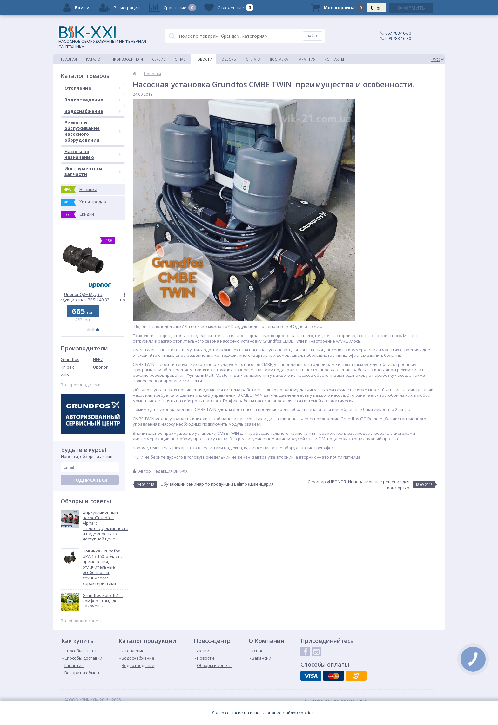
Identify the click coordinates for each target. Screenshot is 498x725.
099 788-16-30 (398, 38)
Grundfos (70, 359)
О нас (180, 59)
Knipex (67, 367)
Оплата (253, 59)
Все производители (81, 385)
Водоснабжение (92, 111)
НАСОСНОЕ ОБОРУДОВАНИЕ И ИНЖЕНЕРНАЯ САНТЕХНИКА (102, 37)
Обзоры (229, 59)
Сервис (158, 59)
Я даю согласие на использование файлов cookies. (263, 712)
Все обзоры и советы (82, 621)
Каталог (94, 59)
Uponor (100, 367)
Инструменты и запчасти (92, 171)
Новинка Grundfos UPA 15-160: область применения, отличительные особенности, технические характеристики (102, 567)
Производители (127, 59)
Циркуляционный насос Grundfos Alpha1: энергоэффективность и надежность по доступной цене (105, 526)
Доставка (279, 59)
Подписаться (89, 480)
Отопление (92, 88)
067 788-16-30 (398, 33)
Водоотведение (92, 100)
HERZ (98, 359)
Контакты (334, 59)
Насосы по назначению (92, 154)
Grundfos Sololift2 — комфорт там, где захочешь (103, 601)
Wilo (65, 375)
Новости (203, 59)
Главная (69, 59)
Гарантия (306, 59)
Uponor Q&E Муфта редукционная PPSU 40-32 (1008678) (93, 297)
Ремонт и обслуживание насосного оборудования (92, 131)
